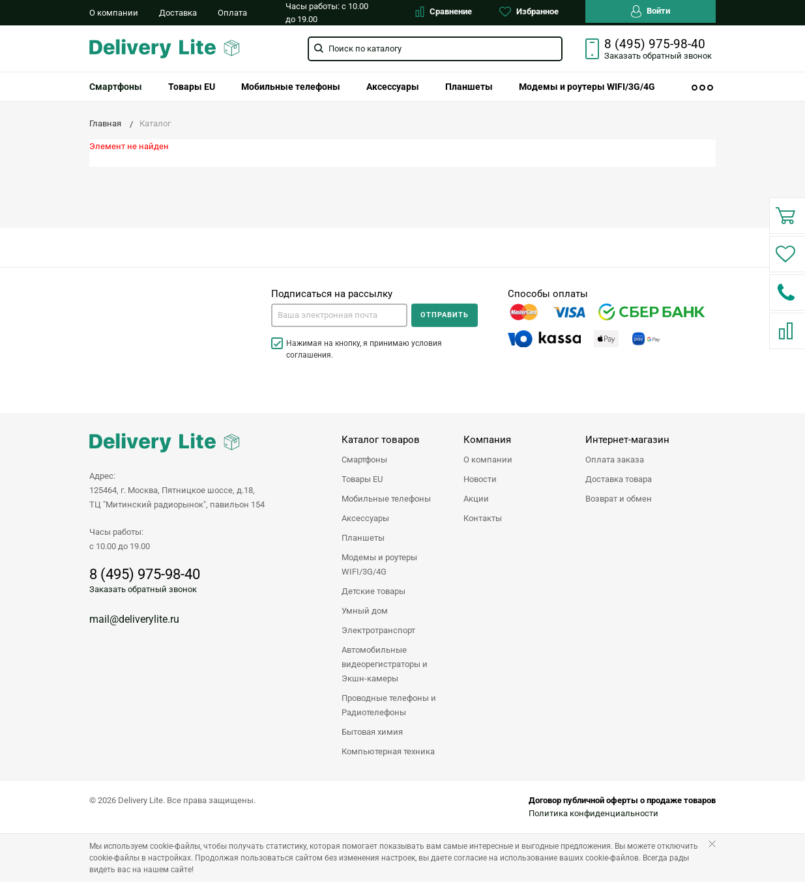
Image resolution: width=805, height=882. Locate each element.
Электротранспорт (378, 630)
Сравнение (443, 12)
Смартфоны (115, 86)
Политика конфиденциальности (593, 813)
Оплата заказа (614, 459)
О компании (113, 13)
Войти (650, 11)
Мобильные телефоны (290, 86)
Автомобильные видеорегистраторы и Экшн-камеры (385, 664)
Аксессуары (392, 86)
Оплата (232, 13)
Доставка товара (618, 479)
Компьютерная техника (388, 751)
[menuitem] (115, 86)
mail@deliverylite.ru (134, 619)
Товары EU (191, 86)
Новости (480, 479)
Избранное (529, 12)
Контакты (482, 518)
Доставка (178, 13)
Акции (476, 499)
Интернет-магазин (627, 440)
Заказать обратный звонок (143, 589)
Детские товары (373, 591)
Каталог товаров (381, 440)
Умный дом (365, 611)
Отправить (444, 315)
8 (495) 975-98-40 (654, 44)
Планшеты (469, 86)
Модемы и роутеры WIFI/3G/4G (587, 86)
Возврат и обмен (618, 499)
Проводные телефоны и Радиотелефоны (389, 705)
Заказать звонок (658, 56)
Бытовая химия (372, 732)
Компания (487, 440)
